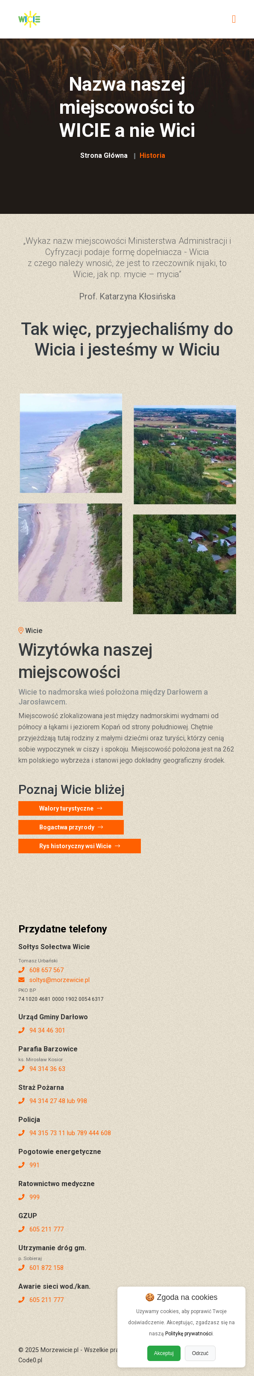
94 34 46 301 (41, 1030)
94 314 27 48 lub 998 (52, 1101)
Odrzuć (200, 1353)
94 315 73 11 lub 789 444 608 (64, 1133)
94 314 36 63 (41, 1069)
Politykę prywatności (189, 1334)
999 (29, 1197)
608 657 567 (41, 970)
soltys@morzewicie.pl (54, 980)
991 (29, 1165)
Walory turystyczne (70, 808)
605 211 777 (41, 1229)
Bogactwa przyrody (71, 827)
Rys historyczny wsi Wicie (79, 846)
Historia (152, 155)
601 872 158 (41, 1268)
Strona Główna (104, 155)
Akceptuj (164, 1353)
